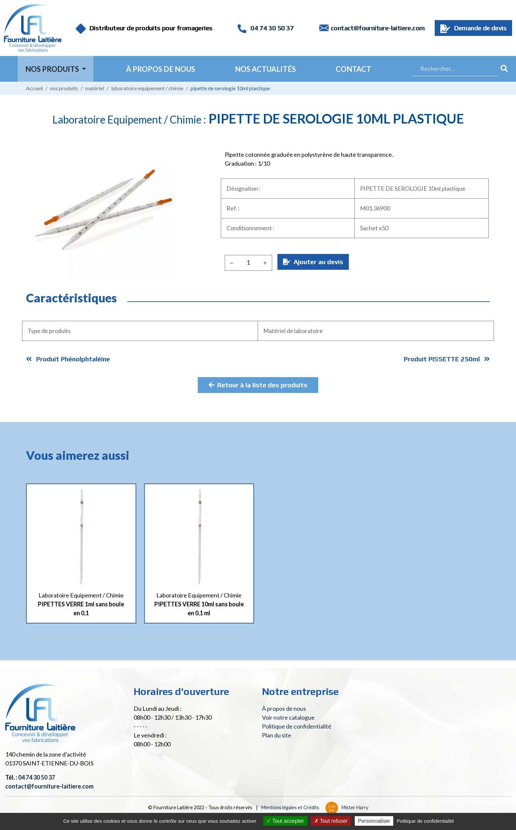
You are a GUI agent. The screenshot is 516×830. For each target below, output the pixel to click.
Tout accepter (285, 821)
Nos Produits (52, 69)
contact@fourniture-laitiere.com (378, 28)
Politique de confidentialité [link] (425, 821)
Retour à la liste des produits (258, 385)
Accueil (34, 88)
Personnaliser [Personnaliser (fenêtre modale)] (374, 821)
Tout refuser (331, 821)
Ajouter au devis (313, 261)
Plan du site (276, 735)
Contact (353, 69)
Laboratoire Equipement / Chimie (147, 88)
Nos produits (64, 88)
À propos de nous (160, 69)
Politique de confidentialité (296, 726)
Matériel (94, 88)
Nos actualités (265, 69)
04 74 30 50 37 (266, 28)
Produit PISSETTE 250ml (447, 359)
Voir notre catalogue (288, 717)
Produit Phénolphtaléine (68, 359)
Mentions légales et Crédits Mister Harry (314, 807)
